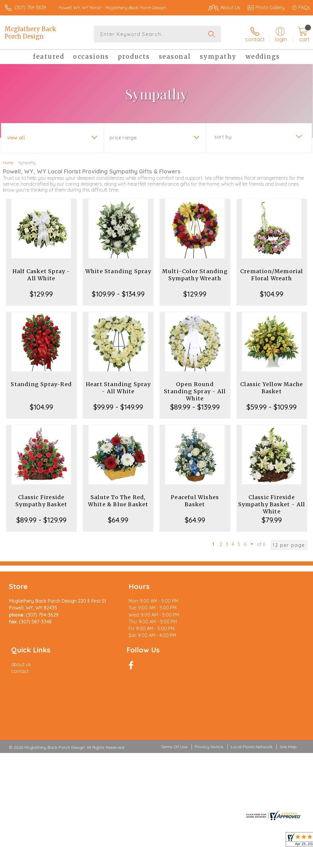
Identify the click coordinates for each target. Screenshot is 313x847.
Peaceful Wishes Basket (195, 501)
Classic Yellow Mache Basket (271, 388)
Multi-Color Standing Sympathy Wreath (195, 275)
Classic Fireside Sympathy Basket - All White (271, 504)
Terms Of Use (174, 685)
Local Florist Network (251, 685)
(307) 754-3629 (30, 7)
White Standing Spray (118, 271)
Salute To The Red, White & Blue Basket (118, 501)
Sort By (222, 137)
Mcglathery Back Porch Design (30, 32)
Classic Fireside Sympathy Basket (41, 501)
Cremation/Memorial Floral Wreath (271, 275)
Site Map (288, 685)
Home (8, 162)
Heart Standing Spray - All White (118, 388)
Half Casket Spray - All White (41, 275)
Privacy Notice (209, 685)
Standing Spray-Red (41, 384)
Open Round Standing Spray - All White (195, 391)
